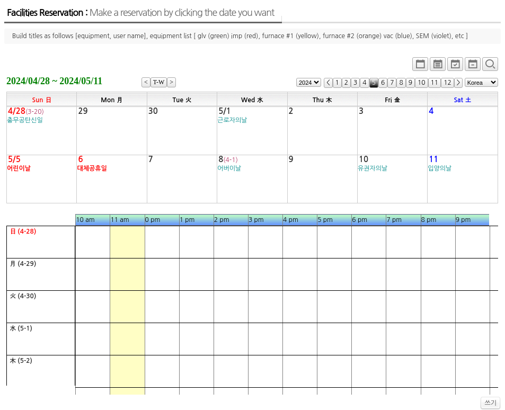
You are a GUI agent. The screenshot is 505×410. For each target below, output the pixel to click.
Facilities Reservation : (140, 12)
